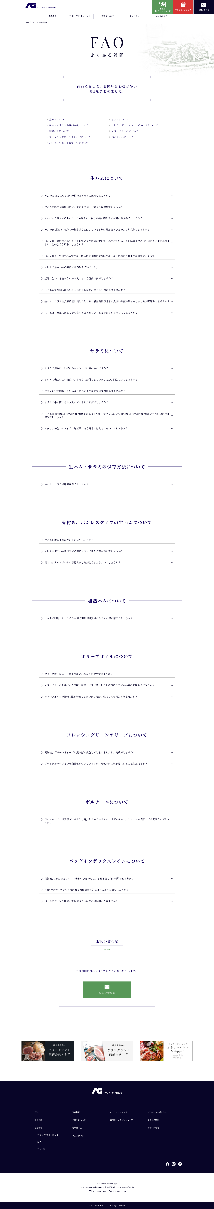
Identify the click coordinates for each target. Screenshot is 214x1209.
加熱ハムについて (59, 131)
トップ (28, 22)
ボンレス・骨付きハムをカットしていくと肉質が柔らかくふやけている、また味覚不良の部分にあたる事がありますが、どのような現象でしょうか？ (107, 242)
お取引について (107, 16)
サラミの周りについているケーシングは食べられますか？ (76, 368)
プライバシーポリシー (157, 1112)
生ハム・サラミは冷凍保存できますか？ (66, 484)
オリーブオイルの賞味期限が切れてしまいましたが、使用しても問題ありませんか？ (91, 697)
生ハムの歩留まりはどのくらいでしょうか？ (69, 540)
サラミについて (120, 119)
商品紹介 (52, 16)
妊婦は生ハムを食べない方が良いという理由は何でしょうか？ (78, 278)
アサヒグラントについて (79, 16)
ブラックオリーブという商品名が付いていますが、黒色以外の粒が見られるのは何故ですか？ (96, 764)
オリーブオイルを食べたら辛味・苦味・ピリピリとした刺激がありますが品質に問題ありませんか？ (99, 685)
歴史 (39, 1142)
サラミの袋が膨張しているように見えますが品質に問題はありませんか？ (85, 391)
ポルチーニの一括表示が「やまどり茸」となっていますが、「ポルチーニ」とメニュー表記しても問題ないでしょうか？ (107, 821)
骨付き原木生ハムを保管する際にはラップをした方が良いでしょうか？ (83, 551)
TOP (37, 1112)
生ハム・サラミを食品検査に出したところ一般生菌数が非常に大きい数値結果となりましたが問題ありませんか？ (107, 301)
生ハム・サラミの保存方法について (68, 125)
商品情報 (76, 1112)
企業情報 (38, 1127)
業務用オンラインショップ (121, 1120)
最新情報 (38, 1120)
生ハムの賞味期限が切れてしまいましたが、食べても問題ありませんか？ (85, 290)
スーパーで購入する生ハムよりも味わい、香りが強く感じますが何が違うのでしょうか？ (93, 218)
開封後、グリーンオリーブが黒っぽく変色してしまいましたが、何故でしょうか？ (89, 752)
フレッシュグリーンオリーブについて (70, 137)
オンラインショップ (118, 1112)
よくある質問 (161, 16)
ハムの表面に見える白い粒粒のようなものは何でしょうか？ (77, 195)
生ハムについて (57, 119)
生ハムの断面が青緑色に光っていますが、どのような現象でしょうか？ (83, 207)
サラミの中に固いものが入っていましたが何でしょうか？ (76, 402)
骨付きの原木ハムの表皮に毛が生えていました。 (71, 267)
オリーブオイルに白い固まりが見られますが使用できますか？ (78, 674)
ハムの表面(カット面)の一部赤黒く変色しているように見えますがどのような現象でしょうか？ (97, 230)
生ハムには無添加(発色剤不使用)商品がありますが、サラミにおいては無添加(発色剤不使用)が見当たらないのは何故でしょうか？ (106, 415)
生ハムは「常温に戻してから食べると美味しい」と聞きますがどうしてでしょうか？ (91, 312)
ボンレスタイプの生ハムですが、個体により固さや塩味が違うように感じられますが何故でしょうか (99, 256)
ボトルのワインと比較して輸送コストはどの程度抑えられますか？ (81, 901)
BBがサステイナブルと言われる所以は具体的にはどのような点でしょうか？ (86, 890)
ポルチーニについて (123, 137)
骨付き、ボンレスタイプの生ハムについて (135, 125)
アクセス (41, 1149)
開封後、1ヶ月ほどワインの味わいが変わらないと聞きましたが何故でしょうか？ (89, 878)
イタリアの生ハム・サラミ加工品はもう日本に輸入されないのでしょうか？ (86, 428)
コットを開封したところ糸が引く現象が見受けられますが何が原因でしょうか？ (88, 618)
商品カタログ (78, 1135)
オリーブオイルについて (125, 131)
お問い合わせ (153, 1127)
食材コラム (134, 16)
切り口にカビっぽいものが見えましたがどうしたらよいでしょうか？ (82, 563)
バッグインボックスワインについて (68, 143)
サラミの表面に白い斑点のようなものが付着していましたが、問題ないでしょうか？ (91, 379)
